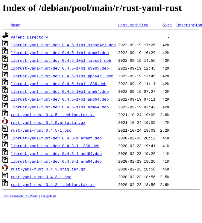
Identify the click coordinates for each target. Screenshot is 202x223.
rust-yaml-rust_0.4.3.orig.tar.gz (48, 169)
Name (15, 24)
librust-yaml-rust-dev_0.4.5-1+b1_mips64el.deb (63, 44)
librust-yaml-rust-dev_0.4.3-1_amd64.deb (56, 153)
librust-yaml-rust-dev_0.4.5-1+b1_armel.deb (60, 52)
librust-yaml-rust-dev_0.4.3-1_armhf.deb (56, 138)
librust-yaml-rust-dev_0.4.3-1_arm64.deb (56, 161)
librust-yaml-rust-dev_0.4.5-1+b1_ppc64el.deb (62, 76)
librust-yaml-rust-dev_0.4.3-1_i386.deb (55, 145)
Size (167, 24)
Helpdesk (48, 196)
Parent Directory (29, 37)
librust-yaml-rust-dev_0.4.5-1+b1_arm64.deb (60, 107)
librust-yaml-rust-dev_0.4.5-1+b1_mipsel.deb (61, 60)
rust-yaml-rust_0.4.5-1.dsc (41, 130)
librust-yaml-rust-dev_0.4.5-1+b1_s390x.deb (60, 68)
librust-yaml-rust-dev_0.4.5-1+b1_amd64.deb (60, 99)
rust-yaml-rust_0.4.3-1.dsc (41, 176)
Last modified (133, 24)
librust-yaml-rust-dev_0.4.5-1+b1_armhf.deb (60, 91)
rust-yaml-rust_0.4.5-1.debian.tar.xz (53, 114)
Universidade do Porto (20, 196)
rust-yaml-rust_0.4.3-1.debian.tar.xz (53, 184)
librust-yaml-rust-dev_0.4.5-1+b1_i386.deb (59, 83)
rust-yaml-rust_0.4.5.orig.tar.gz (48, 122)
